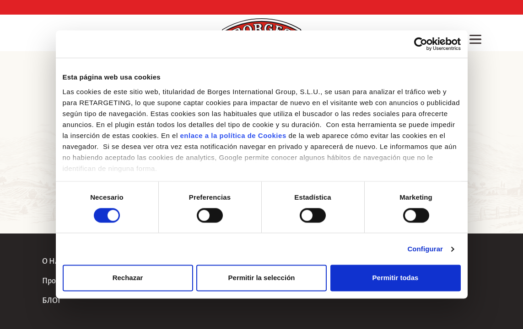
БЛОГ (51, 301)
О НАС (53, 261)
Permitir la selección (261, 278)
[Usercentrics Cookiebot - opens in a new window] (421, 44)
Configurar (425, 249)
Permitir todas (395, 278)
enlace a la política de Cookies (233, 135)
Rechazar (128, 278)
